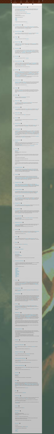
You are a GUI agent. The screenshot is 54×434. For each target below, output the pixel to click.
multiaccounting (24, 392)
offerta (33, 197)
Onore (22, 384)
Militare (33, 2)
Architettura (35, 119)
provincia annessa (34, 43)
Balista (16, 19)
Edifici (27, 316)
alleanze (24, 51)
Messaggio (16, 191)
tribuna (18, 177)
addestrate (21, 305)
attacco (17, 134)
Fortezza (18, 44)
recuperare (24, 102)
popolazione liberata (32, 145)
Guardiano (16, 272)
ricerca (16, 217)
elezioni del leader (26, 185)
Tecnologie (30, 316)
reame (23, 397)
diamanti (17, 131)
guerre (31, 185)
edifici (27, 43)
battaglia (31, 102)
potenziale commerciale (31, 26)
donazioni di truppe (17, 185)
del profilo (21, 178)
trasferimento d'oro (21, 198)
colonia (34, 63)
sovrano (20, 102)
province (34, 131)
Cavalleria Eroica (17, 276)
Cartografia (20, 283)
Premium (19, 317)
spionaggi (31, 51)
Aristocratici (30, 72)
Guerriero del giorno (21, 90)
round (32, 384)
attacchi (28, 51)
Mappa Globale (15, 2)
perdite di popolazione (37, 231)
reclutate (31, 308)
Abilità (15, 26)
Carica (22, 426)
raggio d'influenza (22, 185)
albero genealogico (18, 75)
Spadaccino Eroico (17, 273)
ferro (33, 238)
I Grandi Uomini (27, 2)
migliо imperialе (23, 52)
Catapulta (16, 18)
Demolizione (21, 10)
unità (26, 102)
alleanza (24, 114)
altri (27, 177)
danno (18, 385)
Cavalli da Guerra (23, 283)
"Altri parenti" (19, 74)
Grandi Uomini (19, 71)
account (19, 397)
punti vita (27, 217)
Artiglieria (24, 10)
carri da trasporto (19, 290)
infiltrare (31, 191)
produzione (19, 63)
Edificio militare (16, 412)
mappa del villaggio (25, 178)
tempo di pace (36, 284)
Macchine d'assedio (28, 13)
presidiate (33, 305)
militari (21, 177)
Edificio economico (17, 150)
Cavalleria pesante (17, 274)
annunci (26, 177)
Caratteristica (16, 238)
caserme (25, 305)
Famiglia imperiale (22, 72)
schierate (28, 305)
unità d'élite (20, 218)
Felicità (22, 231)
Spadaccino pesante (17, 271)
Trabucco (16, 20)
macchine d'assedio (31, 217)
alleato (16, 114)
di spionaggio (24, 177)
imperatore (25, 75)
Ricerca (16, 102)
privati (20, 177)
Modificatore (16, 346)
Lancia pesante (16, 268)
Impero (23, 314)
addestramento (19, 307)
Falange (16, 269)
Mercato (16, 132)
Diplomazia (39, 2)
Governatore (27, 238)
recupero (16, 103)
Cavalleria (27, 426)
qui (29, 66)
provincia (21, 43)
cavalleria (36, 283)
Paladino (16, 275)
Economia (21, 2)
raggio (29, 384)
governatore (26, 26)
